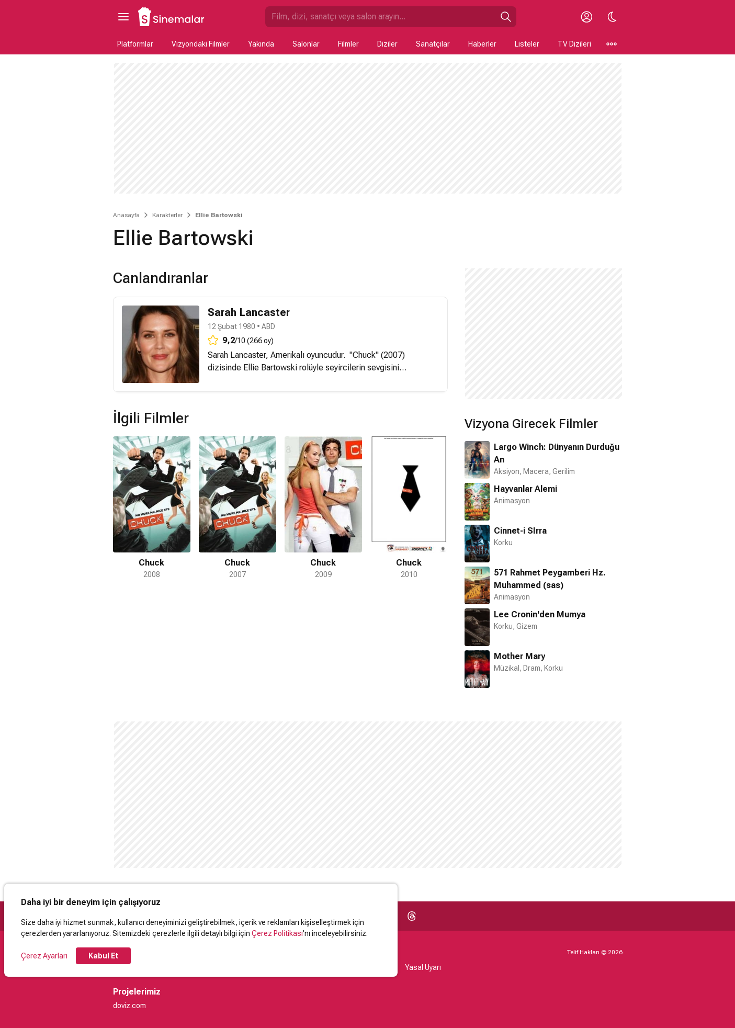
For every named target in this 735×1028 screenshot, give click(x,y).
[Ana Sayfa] (171, 16)
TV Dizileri (574, 44)
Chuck (364, 355)
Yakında (261, 44)
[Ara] (505, 16)
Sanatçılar (433, 44)
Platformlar (135, 44)
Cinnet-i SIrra (520, 531)
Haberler (482, 44)
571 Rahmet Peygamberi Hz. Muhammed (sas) (550, 579)
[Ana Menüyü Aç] (123, 16)
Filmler (348, 44)
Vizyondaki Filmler (201, 44)
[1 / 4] (151, 508)
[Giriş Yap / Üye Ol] (586, 16)
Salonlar (306, 44)
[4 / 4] (409, 508)
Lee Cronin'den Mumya (539, 614)
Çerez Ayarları (44, 956)
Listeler (527, 44)
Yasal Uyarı (423, 967)
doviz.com (129, 1005)
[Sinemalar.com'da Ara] (380, 16)
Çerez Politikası (277, 933)
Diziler (387, 44)
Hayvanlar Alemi (525, 489)
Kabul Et (103, 956)
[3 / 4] (323, 508)
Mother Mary (519, 656)
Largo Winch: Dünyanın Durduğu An (556, 453)
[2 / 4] (237, 508)
